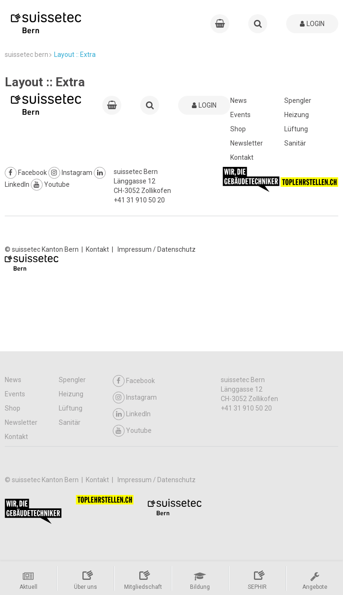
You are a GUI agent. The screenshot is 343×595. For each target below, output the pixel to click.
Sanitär (295, 143)
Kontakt (241, 157)
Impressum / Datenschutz (156, 249)
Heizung (296, 115)
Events (240, 115)
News (238, 100)
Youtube (50, 184)
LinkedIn (132, 414)
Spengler (297, 100)
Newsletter (246, 143)
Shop (238, 129)
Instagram (70, 172)
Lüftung (296, 129)
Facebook (26, 172)
